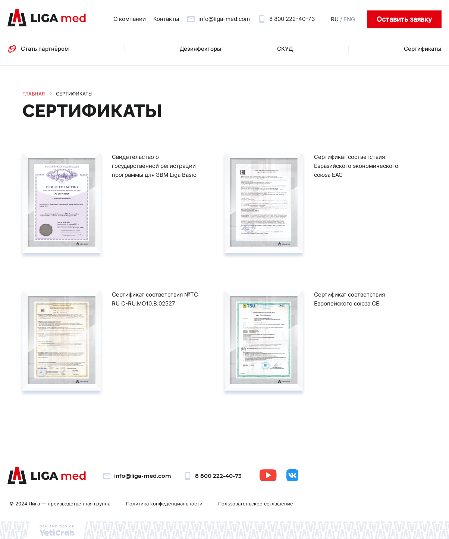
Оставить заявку (404, 19)
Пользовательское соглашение (255, 504)
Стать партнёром (45, 48)
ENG (349, 19)
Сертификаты (423, 48)
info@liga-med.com (224, 18)
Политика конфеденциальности (164, 504)
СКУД (285, 48)
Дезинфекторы (201, 48)
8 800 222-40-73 (292, 18)
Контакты (166, 18)
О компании (129, 18)
